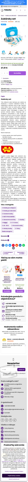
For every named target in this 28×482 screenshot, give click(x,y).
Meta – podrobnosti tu (20, 461)
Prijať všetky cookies (14, 475)
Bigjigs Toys (9, 84)
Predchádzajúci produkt (7, 253)
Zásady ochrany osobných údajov (14, 471)
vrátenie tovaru (14, 92)
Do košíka (17, 73)
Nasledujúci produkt (21, 253)
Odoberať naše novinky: (13, 365)
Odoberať (21, 369)
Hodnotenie (4, 21)
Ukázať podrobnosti (14, 479)
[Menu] (25, 10)
